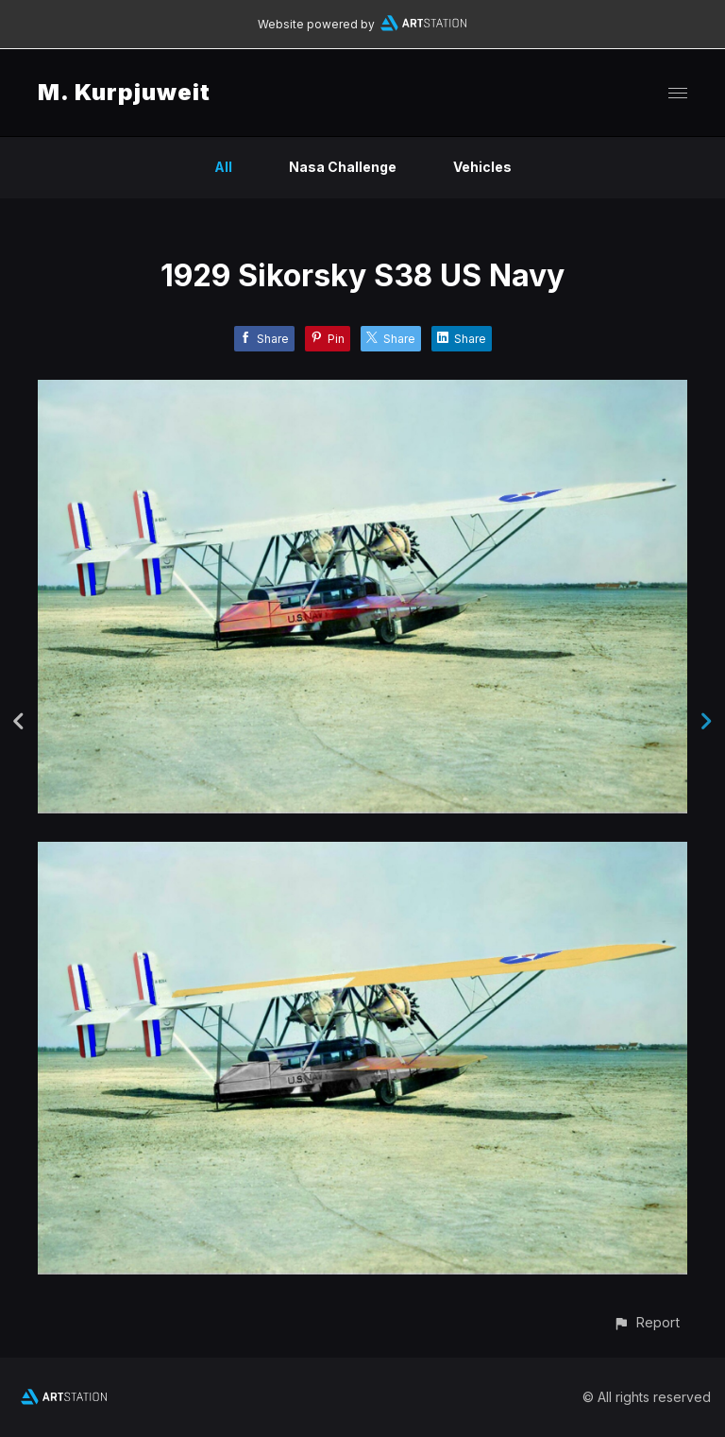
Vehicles (482, 167)
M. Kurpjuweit (124, 92)
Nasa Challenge (342, 167)
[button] (646, 1322)
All (223, 167)
